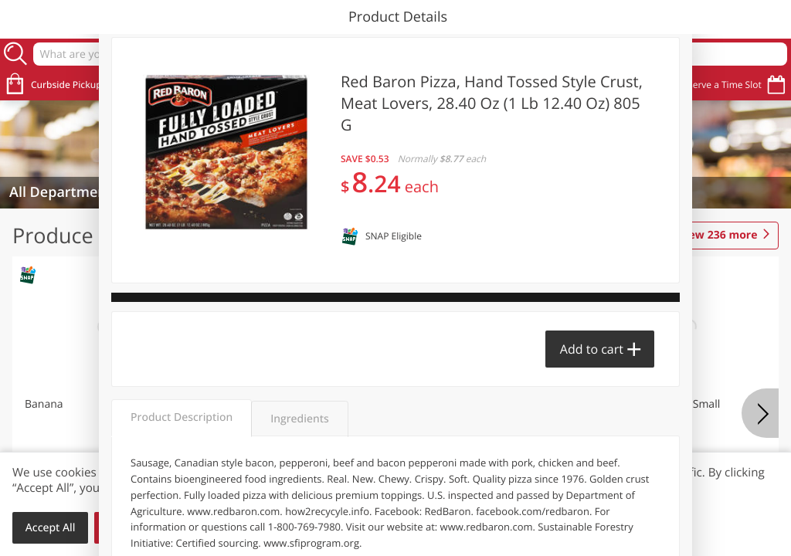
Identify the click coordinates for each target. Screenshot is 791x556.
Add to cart (591, 349)
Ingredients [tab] (299, 419)
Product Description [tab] (182, 417)
